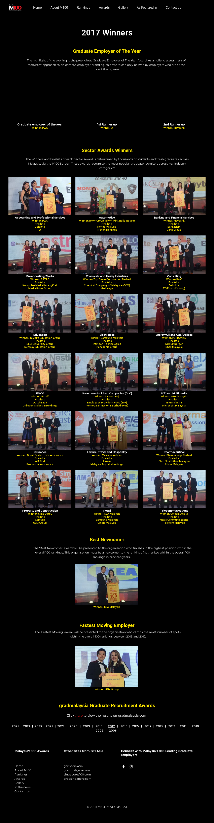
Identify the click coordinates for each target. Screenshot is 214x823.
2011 (183, 726)
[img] (39, 109)
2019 (86, 726)
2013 (159, 726)
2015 (135, 726)
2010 (195, 726)
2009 (99, 730)
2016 (123, 726)
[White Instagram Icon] (130, 766)
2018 (99, 726)
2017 (111, 726)
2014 (148, 726)
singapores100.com (77, 774)
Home (18, 766)
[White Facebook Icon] (123, 766)
